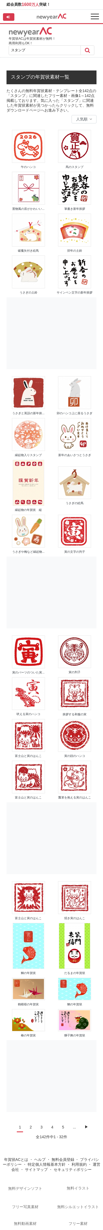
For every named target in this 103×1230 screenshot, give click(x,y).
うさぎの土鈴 (28, 292)
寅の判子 (75, 672)
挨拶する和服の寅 (74, 714)
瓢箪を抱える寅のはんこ (74, 797)
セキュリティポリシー (73, 1169)
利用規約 (79, 1164)
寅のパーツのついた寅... (28, 672)
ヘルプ (40, 1159)
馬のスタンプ (74, 167)
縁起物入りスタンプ (28, 455)
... (74, 1127)
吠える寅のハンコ (28, 714)
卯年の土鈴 (74, 250)
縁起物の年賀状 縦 (28, 509)
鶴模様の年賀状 (28, 1004)
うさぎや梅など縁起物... (28, 551)
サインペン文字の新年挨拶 (74, 292)
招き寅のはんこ (74, 918)
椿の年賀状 (28, 1035)
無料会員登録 (63, 1159)
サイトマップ (36, 1169)
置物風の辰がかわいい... (28, 208)
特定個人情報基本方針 (47, 1164)
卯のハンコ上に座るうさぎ (74, 413)
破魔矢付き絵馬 (28, 250)
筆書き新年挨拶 (74, 208)
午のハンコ (28, 167)
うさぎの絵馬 (74, 503)
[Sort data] (84, 119)
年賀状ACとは (16, 1159)
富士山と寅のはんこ (28, 755)
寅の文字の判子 (74, 551)
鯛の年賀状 (28, 973)
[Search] (87, 50)
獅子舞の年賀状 (74, 1035)
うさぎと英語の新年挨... (28, 413)
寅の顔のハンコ (74, 755)
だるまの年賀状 (74, 973)
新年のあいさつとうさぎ (74, 455)
